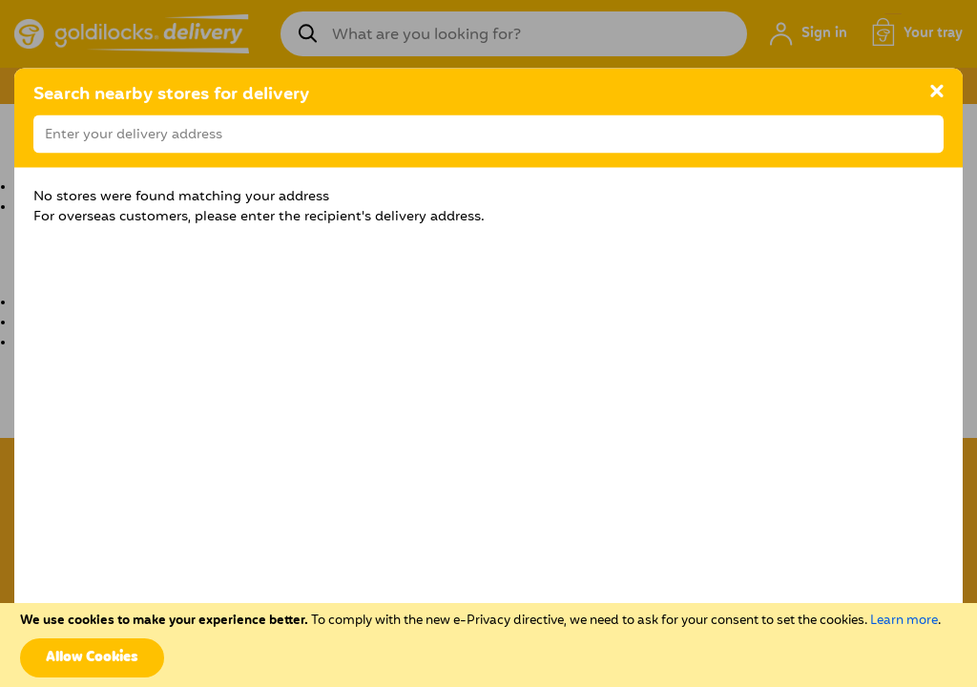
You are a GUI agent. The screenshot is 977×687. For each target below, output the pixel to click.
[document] (488, 645)
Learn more (904, 620)
